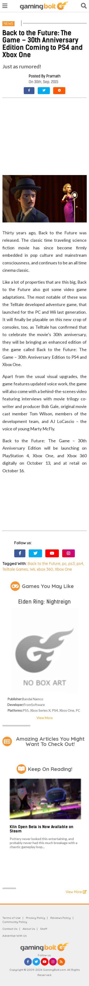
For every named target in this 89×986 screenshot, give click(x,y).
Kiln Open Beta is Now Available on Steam (42, 829)
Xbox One (63, 569)
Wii (32, 569)
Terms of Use (11, 918)
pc (64, 563)
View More (45, 718)
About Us (29, 929)
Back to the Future (44, 563)
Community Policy (14, 922)
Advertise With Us (14, 935)
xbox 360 (45, 569)
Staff (43, 929)
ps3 (71, 563)
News (8, 23)
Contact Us (9, 929)
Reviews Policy (60, 918)
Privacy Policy (35, 918)
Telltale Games (15, 569)
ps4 (80, 563)
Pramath (53, 76)
